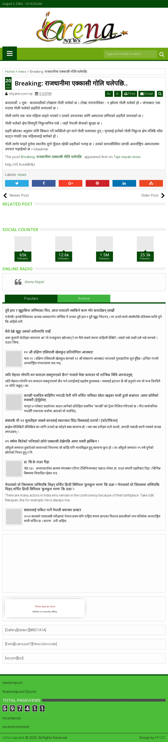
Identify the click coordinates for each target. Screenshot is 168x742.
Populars (31, 298)
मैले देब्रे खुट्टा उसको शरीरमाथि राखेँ (27, 331)
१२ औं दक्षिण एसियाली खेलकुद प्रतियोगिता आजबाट (58, 352)
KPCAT (160, 738)
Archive (84, 298)
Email (147, 94)
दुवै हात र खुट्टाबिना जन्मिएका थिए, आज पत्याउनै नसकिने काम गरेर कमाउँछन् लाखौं (59, 310)
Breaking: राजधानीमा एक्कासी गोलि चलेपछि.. (52, 157)
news (22, 174)
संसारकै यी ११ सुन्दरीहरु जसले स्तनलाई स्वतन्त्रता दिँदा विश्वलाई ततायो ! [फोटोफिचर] (61, 420)
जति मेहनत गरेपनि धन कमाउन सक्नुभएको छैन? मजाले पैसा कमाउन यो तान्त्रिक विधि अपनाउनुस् (68, 375)
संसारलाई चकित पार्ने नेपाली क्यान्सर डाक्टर (52, 510)
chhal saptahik (13, 738)
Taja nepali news (127, 157)
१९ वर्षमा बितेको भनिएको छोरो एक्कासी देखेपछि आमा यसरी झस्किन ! (52, 441)
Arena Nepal (34, 282)
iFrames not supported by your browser (45, 608)
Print (130, 94)
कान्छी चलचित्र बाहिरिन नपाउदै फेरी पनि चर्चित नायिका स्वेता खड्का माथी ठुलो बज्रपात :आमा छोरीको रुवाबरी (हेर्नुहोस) (91, 397)
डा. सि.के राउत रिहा (36, 462)
